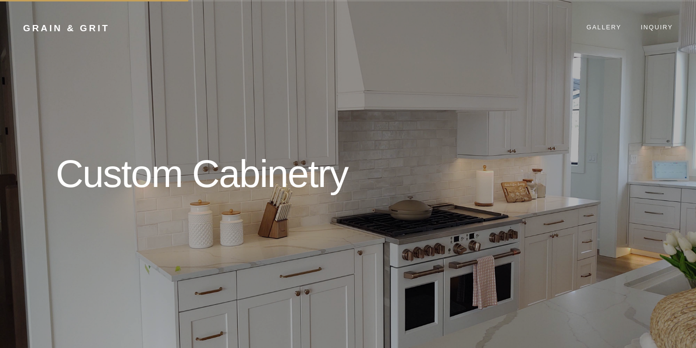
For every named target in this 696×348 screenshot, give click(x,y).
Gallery (604, 27)
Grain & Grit (66, 28)
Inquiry (657, 27)
